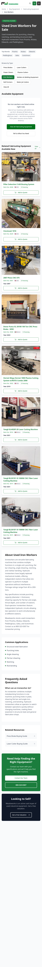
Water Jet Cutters (23, 82)
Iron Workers (8, 77)
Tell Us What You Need (21, 133)
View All (6, 87)
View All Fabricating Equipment (21, 127)
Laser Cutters (21, 67)
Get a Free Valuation (21, 815)
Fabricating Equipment (31, 9)
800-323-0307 (21, 785)
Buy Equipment (14, 9)
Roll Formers (7, 82)
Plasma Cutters (23, 72)
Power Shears (8, 72)
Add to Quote (21, 192)
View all (37, 147)
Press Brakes (7, 67)
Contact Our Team (21, 778)
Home (4, 9)
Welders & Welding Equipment (27, 77)
